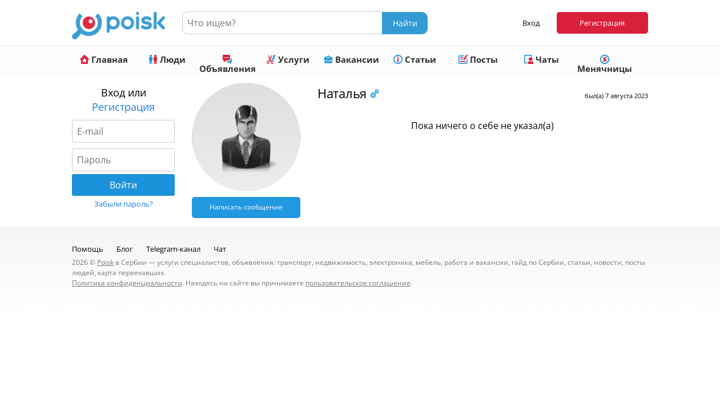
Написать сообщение (246, 207)
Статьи (414, 59)
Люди (167, 59)
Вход (531, 23)
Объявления (227, 64)
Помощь (87, 249)
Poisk (105, 262)
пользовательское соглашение (358, 283)
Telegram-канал (173, 249)
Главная (104, 59)
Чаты (541, 59)
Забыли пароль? (123, 204)
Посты (478, 59)
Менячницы (604, 64)
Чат (220, 249)
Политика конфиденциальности (127, 283)
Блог (124, 249)
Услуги (288, 59)
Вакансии (351, 59)
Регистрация (602, 23)
